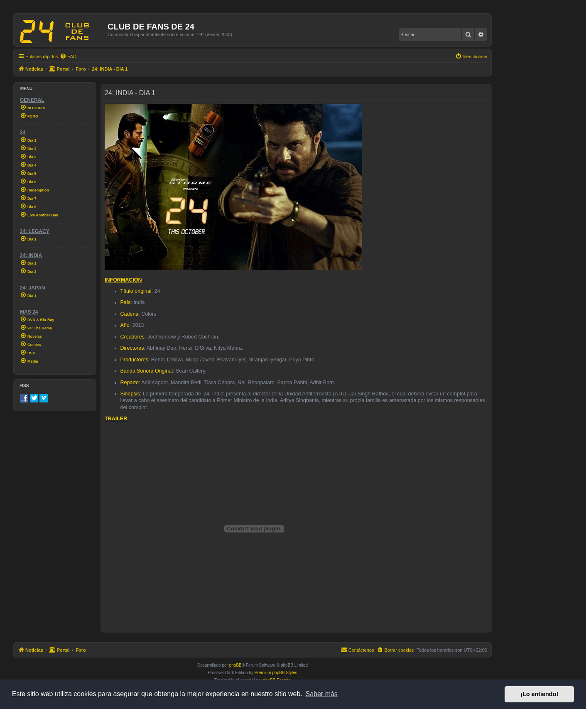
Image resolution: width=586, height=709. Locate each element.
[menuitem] (68, 56)
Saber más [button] (322, 693)
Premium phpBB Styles (276, 672)
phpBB (235, 665)
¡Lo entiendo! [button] (539, 694)
